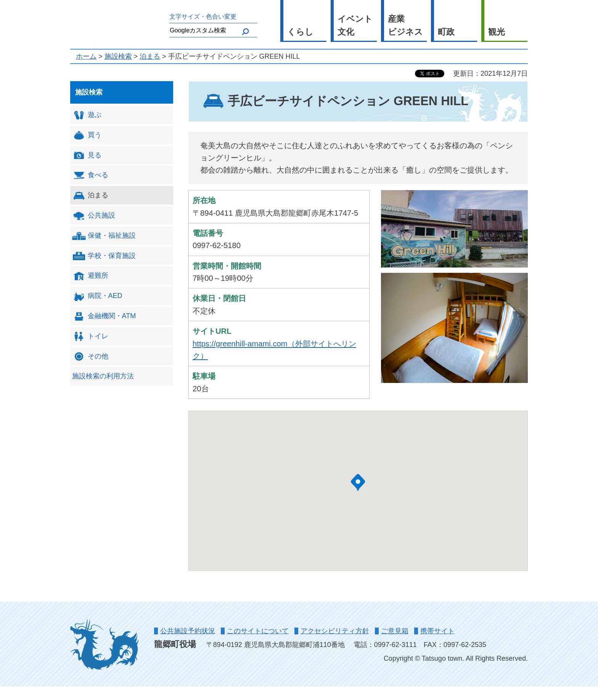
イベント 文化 (355, 25)
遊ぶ (86, 115)
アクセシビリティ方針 (335, 631)
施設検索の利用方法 (103, 376)
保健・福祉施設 (104, 235)
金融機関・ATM (104, 316)
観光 (496, 32)
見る (86, 155)
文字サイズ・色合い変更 (202, 16)
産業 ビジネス (405, 25)
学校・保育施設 (104, 256)
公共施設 (93, 216)
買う (86, 135)
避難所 (90, 276)
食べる (90, 175)
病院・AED (97, 296)
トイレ (90, 336)
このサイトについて (258, 631)
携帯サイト (437, 631)
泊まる (150, 56)
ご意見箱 (394, 631)
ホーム (86, 56)
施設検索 (118, 56)
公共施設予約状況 (187, 631)
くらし (300, 32)
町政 (446, 32)
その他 (90, 356)
